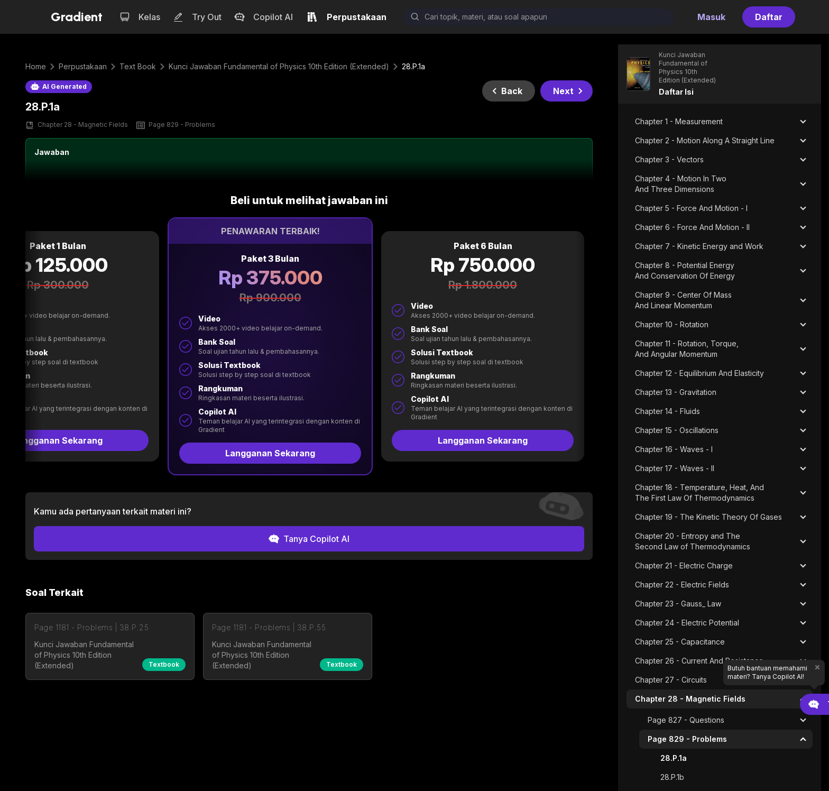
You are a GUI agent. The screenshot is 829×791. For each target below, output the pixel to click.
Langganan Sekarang (270, 453)
